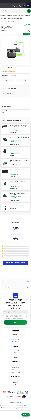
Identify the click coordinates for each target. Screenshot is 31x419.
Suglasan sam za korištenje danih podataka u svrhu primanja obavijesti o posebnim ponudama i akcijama (15, 316)
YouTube (15, 384)
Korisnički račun (24, 6)
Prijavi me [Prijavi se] (15, 322)
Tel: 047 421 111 (15, 341)
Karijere (15, 357)
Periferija (21, 15)
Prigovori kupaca (15, 372)
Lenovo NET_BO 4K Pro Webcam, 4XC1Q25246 (18, 194)
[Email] (15, 312)
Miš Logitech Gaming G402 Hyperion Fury (20, 137)
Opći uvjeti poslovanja (15, 365)
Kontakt (15, 354)
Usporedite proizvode (13, 6)
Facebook (15, 380)
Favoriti (17, 6)
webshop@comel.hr (15, 339)
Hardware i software (12, 15)
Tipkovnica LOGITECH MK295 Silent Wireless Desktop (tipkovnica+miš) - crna (19, 126)
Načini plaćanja (15, 367)
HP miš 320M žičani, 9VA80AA (17, 205)
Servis (15, 352)
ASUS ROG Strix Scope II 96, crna (17, 170)
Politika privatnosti (17, 407)
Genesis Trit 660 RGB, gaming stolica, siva (19, 181)
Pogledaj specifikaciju (7, 67)
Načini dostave (15, 369)
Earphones (27, 15)
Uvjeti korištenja (27, 407)
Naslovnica (2, 15)
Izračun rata (27, 34)
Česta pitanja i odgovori (15, 350)
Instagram (15, 382)
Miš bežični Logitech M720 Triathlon (18, 149)
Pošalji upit (25, 414)
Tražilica (29, 11)
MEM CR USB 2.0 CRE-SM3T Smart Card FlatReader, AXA (19, 161)
